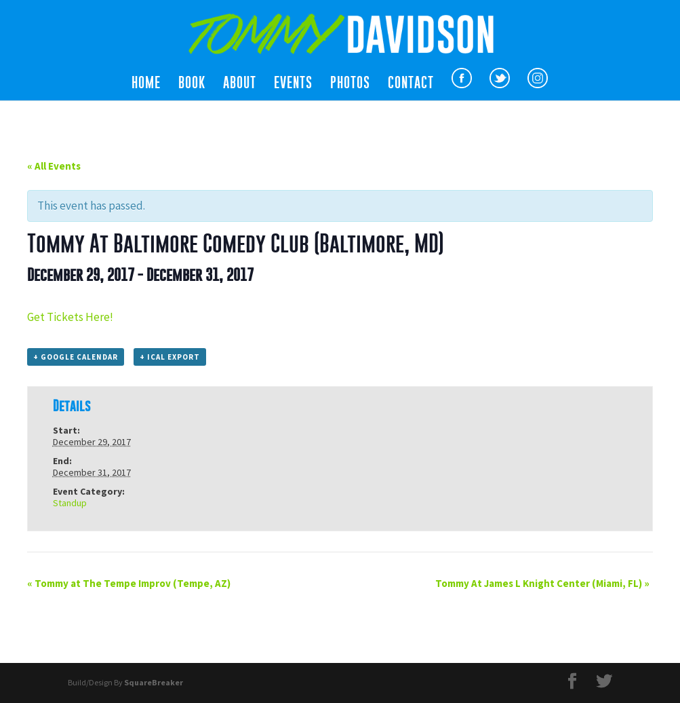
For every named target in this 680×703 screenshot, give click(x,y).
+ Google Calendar (75, 357)
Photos (350, 84)
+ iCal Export (170, 357)
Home (146, 84)
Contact (411, 84)
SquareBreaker (153, 682)
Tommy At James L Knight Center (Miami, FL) (542, 583)
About (239, 84)
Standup (70, 503)
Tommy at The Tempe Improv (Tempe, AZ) (129, 583)
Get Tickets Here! (70, 316)
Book (191, 84)
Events (293, 84)
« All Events (54, 165)
